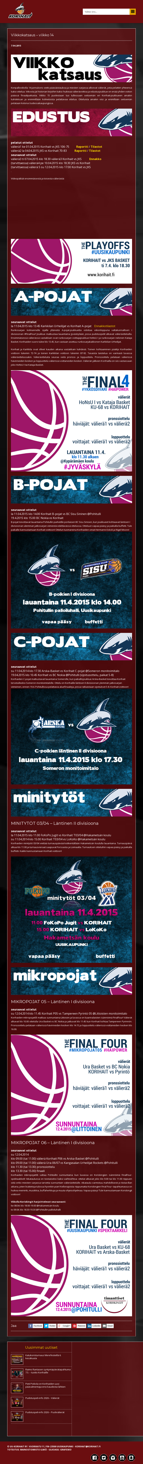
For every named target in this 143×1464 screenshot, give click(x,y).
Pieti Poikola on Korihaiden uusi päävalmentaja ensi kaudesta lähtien (45, 1385)
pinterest (78, 1326)
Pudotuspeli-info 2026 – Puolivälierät (44, 1412)
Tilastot (96, 147)
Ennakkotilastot (104, 326)
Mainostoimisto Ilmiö (33, 1449)
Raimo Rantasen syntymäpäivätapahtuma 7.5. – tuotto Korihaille (48, 1371)
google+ (63, 1326)
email (107, 1326)
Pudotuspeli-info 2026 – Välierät (42, 1398)
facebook (35, 1326)
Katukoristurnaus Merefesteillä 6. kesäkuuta (43, 1357)
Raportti (82, 147)
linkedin (93, 1326)
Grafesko (66, 1449)
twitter (49, 1326)
